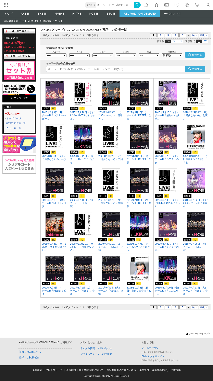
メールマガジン (150, 348)
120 (180, 41)
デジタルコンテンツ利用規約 (96, 354)
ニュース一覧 (13, 128)
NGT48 (93, 13)
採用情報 (176, 370)
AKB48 (25, 13)
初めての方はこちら (30, 351)
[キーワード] (115, 5)
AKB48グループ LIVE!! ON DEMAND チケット (33, 21)
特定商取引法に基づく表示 (121, 370)
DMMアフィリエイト (152, 356)
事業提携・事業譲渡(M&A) (153, 370)
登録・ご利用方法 (29, 357)
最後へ (203, 35)
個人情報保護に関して (91, 370)
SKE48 (42, 13)
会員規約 (71, 370)
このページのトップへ (198, 333)
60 (174, 41)
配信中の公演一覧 (16, 123)
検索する (197, 69)
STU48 (111, 13)
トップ (8, 13)
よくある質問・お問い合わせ (96, 348)
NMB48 (59, 13)
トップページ (13, 118)
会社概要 (37, 370)
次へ (194, 35)
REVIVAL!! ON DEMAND (140, 13)
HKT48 (76, 13)
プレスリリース (54, 370)
